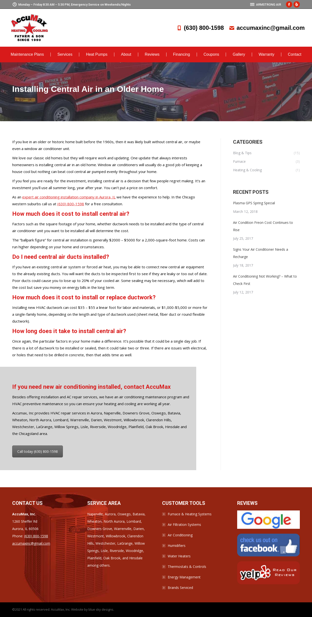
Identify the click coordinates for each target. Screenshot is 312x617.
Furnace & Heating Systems (190, 514)
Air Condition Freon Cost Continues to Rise (263, 226)
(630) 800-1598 (200, 27)
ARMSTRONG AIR (265, 4)
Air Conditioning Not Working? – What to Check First (265, 280)
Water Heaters (179, 556)
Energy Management (184, 577)
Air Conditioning (180, 535)
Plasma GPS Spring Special (254, 203)
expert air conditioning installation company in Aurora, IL (69, 197)
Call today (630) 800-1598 (37, 451)
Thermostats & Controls (187, 566)
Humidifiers (176, 545)
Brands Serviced (180, 587)
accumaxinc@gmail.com (267, 27)
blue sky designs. (101, 609)
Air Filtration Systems (184, 524)
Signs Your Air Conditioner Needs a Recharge (260, 253)
